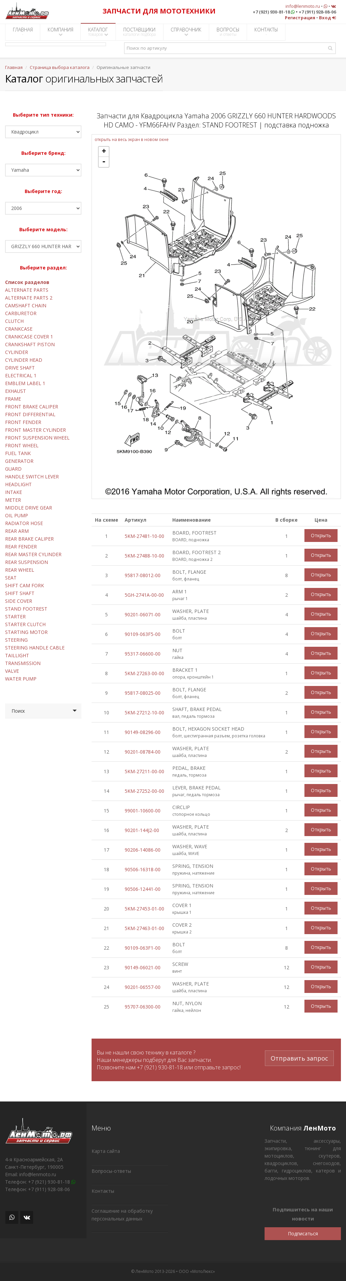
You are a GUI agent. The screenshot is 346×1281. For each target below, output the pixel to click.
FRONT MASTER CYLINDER (35, 430)
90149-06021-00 (142, 967)
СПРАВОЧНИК (186, 31)
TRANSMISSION (23, 663)
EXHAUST (15, 391)
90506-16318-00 (142, 869)
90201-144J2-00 (142, 830)
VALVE (12, 671)
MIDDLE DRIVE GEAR (28, 507)
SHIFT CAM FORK (24, 585)
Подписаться (303, 1233)
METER (13, 500)
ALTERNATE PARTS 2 (28, 297)
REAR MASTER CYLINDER (33, 554)
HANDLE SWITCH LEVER (32, 476)
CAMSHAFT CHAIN (25, 305)
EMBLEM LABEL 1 (25, 383)
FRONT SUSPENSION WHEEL (37, 437)
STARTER (15, 616)
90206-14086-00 (142, 850)
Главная (14, 67)
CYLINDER (16, 352)
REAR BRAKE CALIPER (29, 539)
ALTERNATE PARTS (26, 290)
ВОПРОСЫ (228, 31)
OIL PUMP (16, 515)
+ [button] (104, 152)
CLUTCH (14, 321)
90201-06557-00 (142, 987)
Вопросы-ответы (111, 1171)
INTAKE (13, 492)
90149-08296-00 (142, 732)
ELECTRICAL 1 (20, 375)
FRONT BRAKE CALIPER (31, 406)
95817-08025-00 (142, 693)
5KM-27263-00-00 (144, 673)
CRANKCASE (18, 329)
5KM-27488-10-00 (144, 555)
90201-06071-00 (142, 614)
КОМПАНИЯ (60, 31)
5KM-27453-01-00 (144, 908)
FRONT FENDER (23, 422)
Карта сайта (106, 1151)
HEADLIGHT (18, 484)
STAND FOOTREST (26, 609)
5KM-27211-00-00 (144, 771)
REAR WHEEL (19, 570)
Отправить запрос (299, 1056)
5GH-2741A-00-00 (144, 595)
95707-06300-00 (142, 1006)
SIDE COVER (18, 601)
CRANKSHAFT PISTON (30, 344)
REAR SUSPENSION (26, 562)
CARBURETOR (20, 313)
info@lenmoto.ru (303, 6)
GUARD (13, 469)
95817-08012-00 (142, 575)
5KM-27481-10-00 (144, 536)
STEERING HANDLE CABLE (35, 647)
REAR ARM (17, 531)
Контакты (103, 1191)
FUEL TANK (18, 453)
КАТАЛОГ (98, 31)
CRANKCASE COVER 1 (29, 336)
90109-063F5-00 (142, 634)
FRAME (13, 399)
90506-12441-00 (142, 889)
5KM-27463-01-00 (144, 928)
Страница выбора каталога (60, 67)
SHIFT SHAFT (19, 593)
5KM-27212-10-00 (144, 712)
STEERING (16, 640)
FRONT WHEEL (22, 445)
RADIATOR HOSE (24, 523)
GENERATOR (19, 461)
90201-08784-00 (142, 752)
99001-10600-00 (142, 810)
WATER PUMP (20, 678)
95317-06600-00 (142, 653)
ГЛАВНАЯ (23, 31)
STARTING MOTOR (26, 632)
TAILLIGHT (17, 655)
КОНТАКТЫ (266, 31)
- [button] (103, 162)
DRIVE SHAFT (20, 367)
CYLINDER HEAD (23, 360)
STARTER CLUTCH (25, 624)
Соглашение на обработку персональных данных (122, 1215)
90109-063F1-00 (142, 948)
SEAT (11, 577)
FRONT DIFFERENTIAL (30, 414)
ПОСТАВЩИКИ (139, 31)
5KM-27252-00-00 (144, 791)
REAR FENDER (21, 546)
